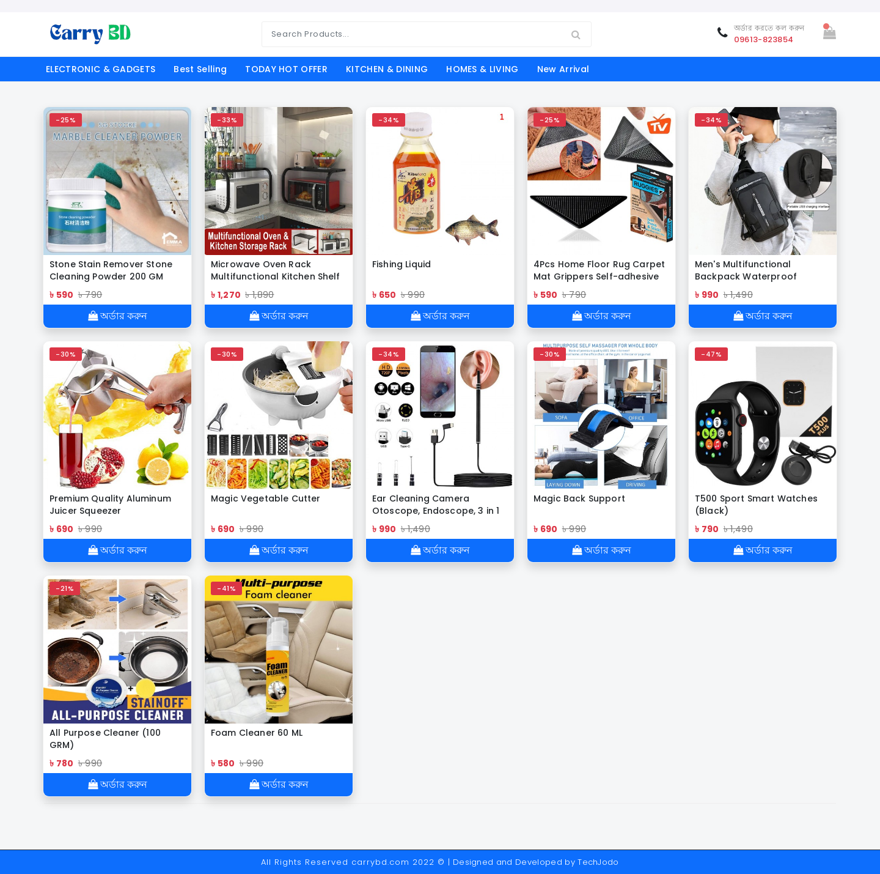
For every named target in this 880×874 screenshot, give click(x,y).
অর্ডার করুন (117, 316)
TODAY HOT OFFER (286, 69)
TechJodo (598, 862)
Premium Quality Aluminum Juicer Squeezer (110, 504)
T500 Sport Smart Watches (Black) (756, 504)
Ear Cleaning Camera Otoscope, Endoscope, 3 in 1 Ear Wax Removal (435, 504)
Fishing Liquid (401, 264)
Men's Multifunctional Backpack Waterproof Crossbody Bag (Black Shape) (746, 270)
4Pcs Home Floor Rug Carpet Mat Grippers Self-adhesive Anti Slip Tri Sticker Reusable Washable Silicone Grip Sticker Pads (599, 270)
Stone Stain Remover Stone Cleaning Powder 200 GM (111, 270)
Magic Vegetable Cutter (266, 498)
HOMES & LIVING (482, 69)
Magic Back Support (579, 498)
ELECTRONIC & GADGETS (100, 69)
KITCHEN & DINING (387, 69)
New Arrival (563, 69)
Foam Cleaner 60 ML (256, 733)
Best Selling (200, 69)
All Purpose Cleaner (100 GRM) (105, 739)
